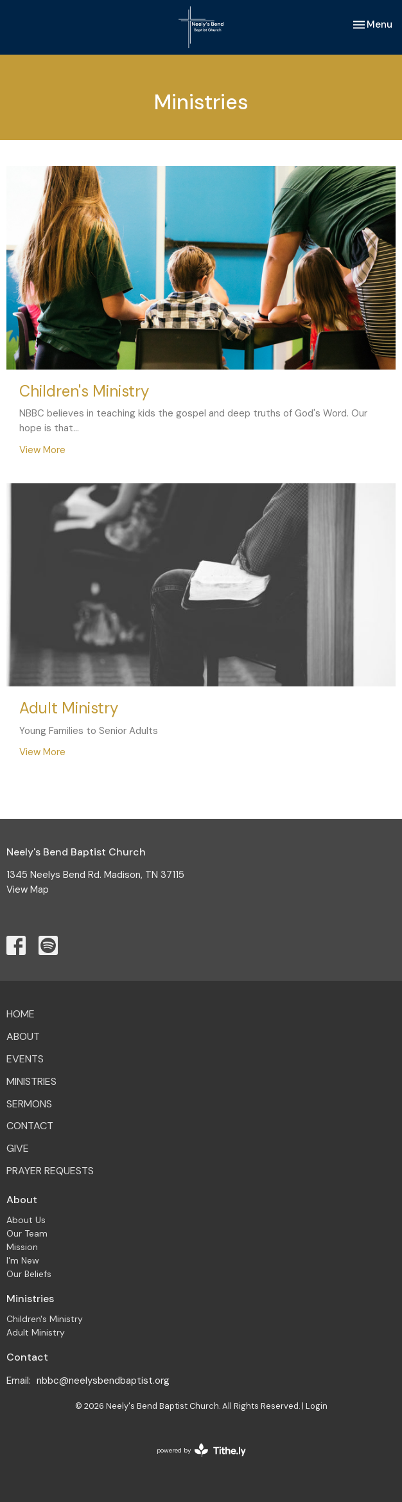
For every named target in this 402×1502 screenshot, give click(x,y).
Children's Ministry (44, 1319)
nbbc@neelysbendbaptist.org (103, 1380)
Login (317, 1405)
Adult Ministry (35, 1332)
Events (25, 1059)
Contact (29, 1125)
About (23, 1036)
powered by (201, 1450)
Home (20, 1014)
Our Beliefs (28, 1274)
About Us (26, 1220)
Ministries (31, 1081)
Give (17, 1148)
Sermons (29, 1104)
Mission (22, 1247)
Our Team (27, 1233)
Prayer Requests (50, 1170)
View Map (27, 889)
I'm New (22, 1260)
